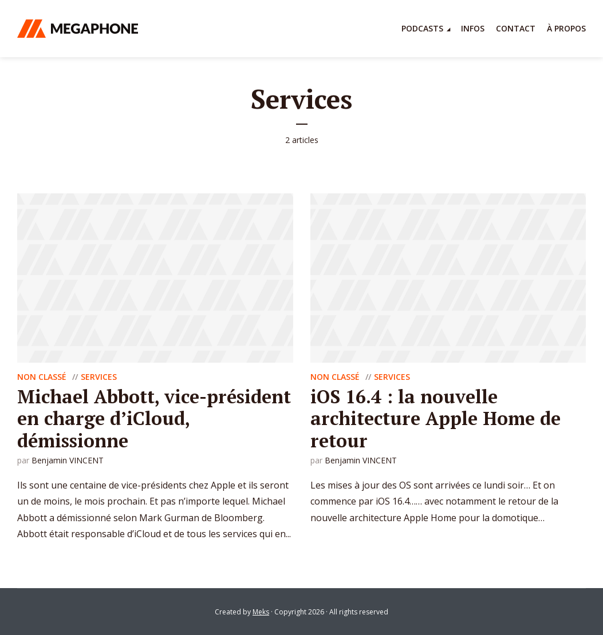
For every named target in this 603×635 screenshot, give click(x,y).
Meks (261, 612)
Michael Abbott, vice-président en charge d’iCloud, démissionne (154, 418)
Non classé (41, 376)
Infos (472, 28)
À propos (566, 28)
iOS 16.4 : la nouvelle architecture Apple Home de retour (435, 418)
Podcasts (422, 28)
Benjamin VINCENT (67, 460)
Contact (515, 28)
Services (99, 376)
